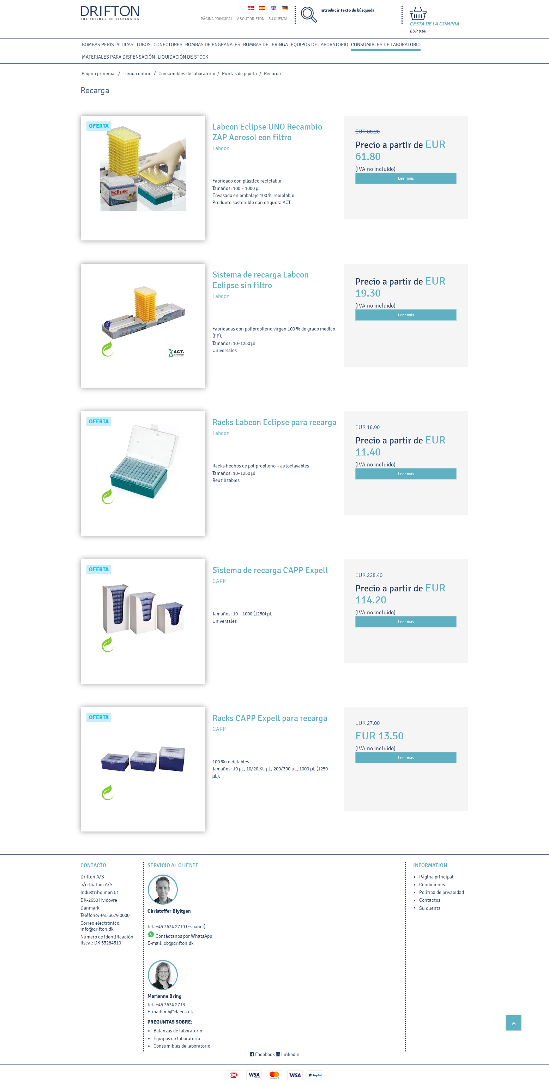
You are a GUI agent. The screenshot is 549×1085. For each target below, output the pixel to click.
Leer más (406, 178)
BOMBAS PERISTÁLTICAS (107, 45)
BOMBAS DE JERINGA (265, 45)
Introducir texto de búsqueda (347, 10)
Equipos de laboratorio (319, 45)
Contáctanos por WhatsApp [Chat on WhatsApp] (179, 936)
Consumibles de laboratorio (386, 45)
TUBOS (143, 45)
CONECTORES (167, 45)
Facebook (262, 1054)
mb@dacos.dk (178, 1012)
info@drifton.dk (97, 929)
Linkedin (288, 1054)
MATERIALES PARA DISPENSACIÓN (118, 57)
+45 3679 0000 (114, 915)
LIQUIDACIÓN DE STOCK (183, 57)
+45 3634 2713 (170, 1005)
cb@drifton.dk (179, 943)
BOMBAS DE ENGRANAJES (212, 45)
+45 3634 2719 (170, 927)
